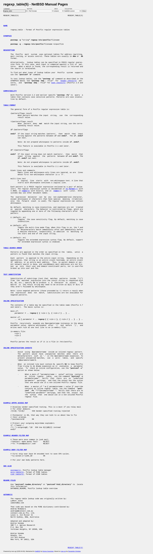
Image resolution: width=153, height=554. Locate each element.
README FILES (9, 480)
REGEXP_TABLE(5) (75, 548)
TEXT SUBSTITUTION (12, 274)
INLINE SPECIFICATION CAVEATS (17, 348)
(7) (72, 189)
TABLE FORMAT (9, 105)
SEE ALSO (7, 466)
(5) (26, 191)
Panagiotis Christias (74, 551)
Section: (30, 8)
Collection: (68, 8)
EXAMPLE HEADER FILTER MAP (16, 435)
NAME (5, 26)
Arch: (57, 8)
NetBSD (37, 551)
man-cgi (63, 551)
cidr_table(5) (17, 474)
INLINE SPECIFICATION (13, 301)
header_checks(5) (69, 81)
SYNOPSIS (7, 36)
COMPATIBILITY (10, 91)
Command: (7, 8)
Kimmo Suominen (48, 551)
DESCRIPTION (9, 50)
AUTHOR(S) (8, 495)
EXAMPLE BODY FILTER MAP (15, 450)
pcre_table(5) (17, 472)
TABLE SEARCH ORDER (12, 248)
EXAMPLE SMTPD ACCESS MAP (15, 403)
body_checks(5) (58, 83)
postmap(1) (16, 470)
